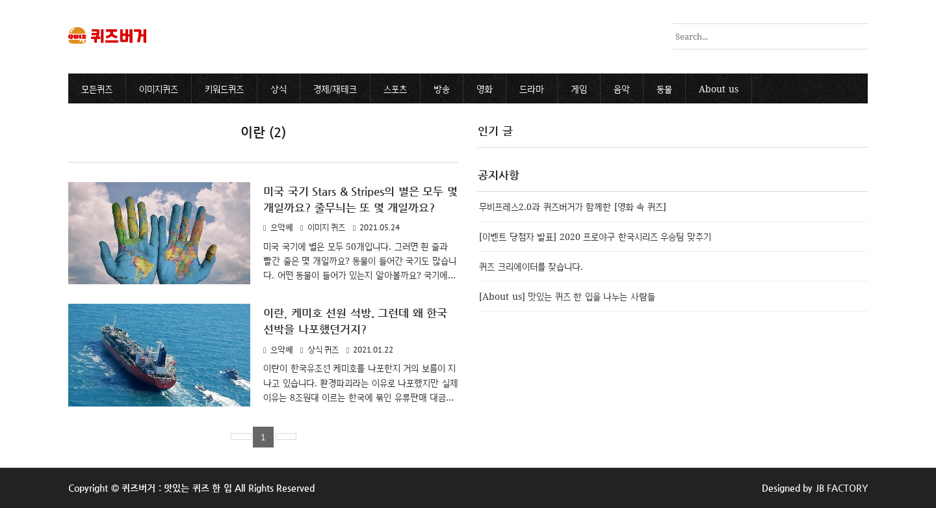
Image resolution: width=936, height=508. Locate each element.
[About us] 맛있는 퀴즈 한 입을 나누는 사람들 (567, 296)
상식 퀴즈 (323, 349)
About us (718, 89)
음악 (622, 89)
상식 (278, 89)
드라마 (531, 89)
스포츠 (395, 89)
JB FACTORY (842, 488)
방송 (442, 89)
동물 (664, 89)
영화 (484, 89)
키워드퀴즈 (224, 89)
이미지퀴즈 (158, 89)
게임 (579, 89)
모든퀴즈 (96, 89)
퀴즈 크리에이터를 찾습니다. (531, 266)
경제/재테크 (335, 89)
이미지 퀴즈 (326, 227)
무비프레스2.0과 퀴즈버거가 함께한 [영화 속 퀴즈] (572, 206)
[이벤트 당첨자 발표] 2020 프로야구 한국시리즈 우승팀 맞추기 (595, 236)
